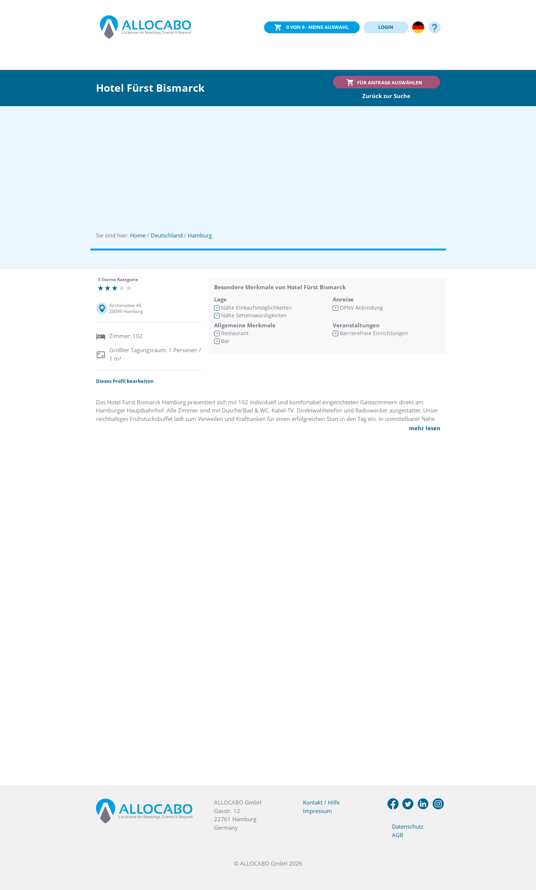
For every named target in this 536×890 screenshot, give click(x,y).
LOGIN (385, 27)
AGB (397, 835)
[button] (521, 853)
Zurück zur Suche (386, 96)
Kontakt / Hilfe (321, 802)
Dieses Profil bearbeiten (125, 381)
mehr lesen (424, 428)
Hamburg (200, 235)
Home (138, 235)
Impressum (317, 811)
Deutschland (167, 235)
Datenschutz (407, 826)
